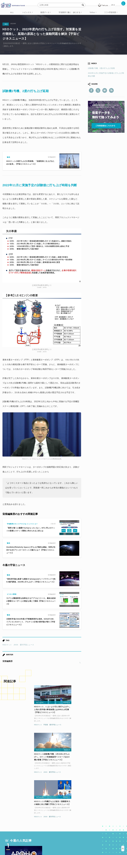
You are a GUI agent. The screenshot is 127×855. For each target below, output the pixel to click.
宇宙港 (15, 726)
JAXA (16, 645)
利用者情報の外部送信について (76, 842)
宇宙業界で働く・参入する (69, 12)
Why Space (61, 809)
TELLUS (35, 809)
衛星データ (44, 12)
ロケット (79, 814)
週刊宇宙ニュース (27, 645)
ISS (44, 814)
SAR (52, 814)
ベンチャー (98, 809)
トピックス (26, 12)
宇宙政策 (105, 814)
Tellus (92, 12)
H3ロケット (7, 645)
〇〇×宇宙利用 (110, 12)
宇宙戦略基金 (92, 814)
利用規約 (43, 842)
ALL (12, 12)
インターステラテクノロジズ (63, 818)
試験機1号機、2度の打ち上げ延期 (101, 68)
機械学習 (34, 814)
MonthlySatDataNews (80, 809)
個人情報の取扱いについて (56, 842)
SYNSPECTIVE (64, 814)
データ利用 (22, 814)
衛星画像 (110, 809)
